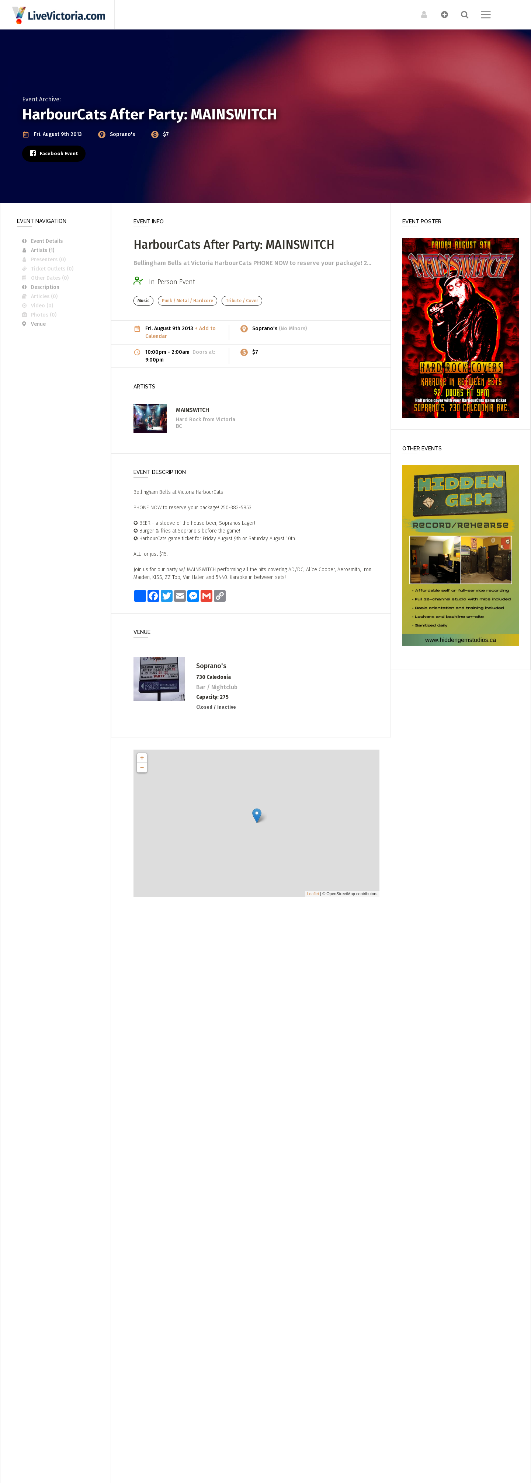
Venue (33, 324)
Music (143, 300)
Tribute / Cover (242, 300)
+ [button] (142, 758)
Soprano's (123, 134)
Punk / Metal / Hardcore (187, 300)
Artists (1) (37, 250)
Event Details (42, 241)
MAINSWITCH (192, 410)
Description (40, 287)
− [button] (142, 767)
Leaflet (313, 893)
